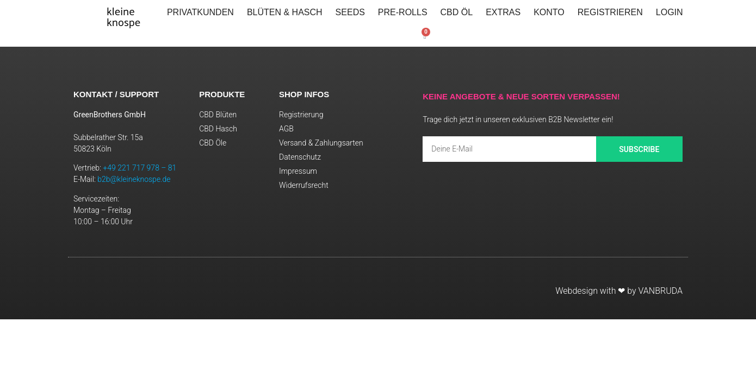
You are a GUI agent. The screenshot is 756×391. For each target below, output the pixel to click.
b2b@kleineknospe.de (133, 179)
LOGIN (669, 12)
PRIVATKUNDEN (200, 12)
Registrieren (610, 12)
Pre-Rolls (402, 12)
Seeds (350, 12)
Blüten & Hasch (285, 12)
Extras (503, 12)
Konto (549, 12)
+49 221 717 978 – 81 (139, 167)
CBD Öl (457, 12)
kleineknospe (123, 16)
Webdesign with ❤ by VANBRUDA (619, 291)
